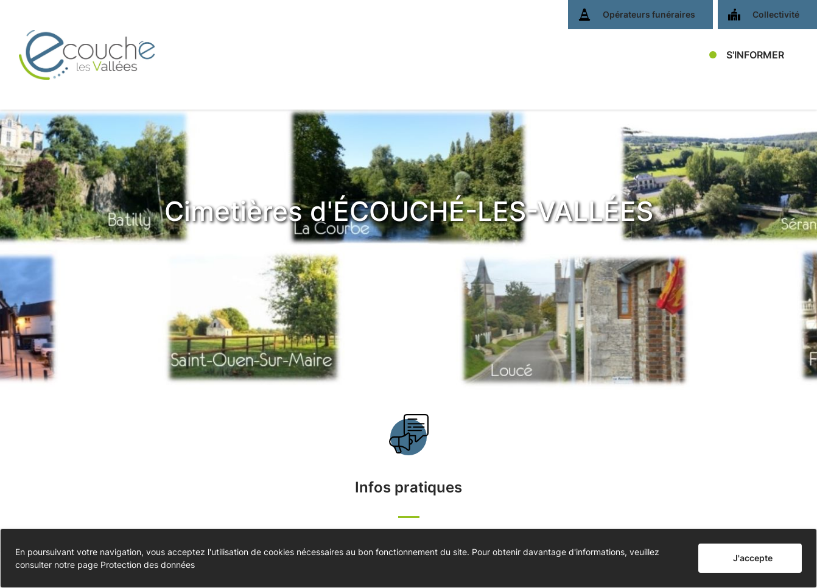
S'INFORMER (755, 55)
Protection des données (147, 564)
